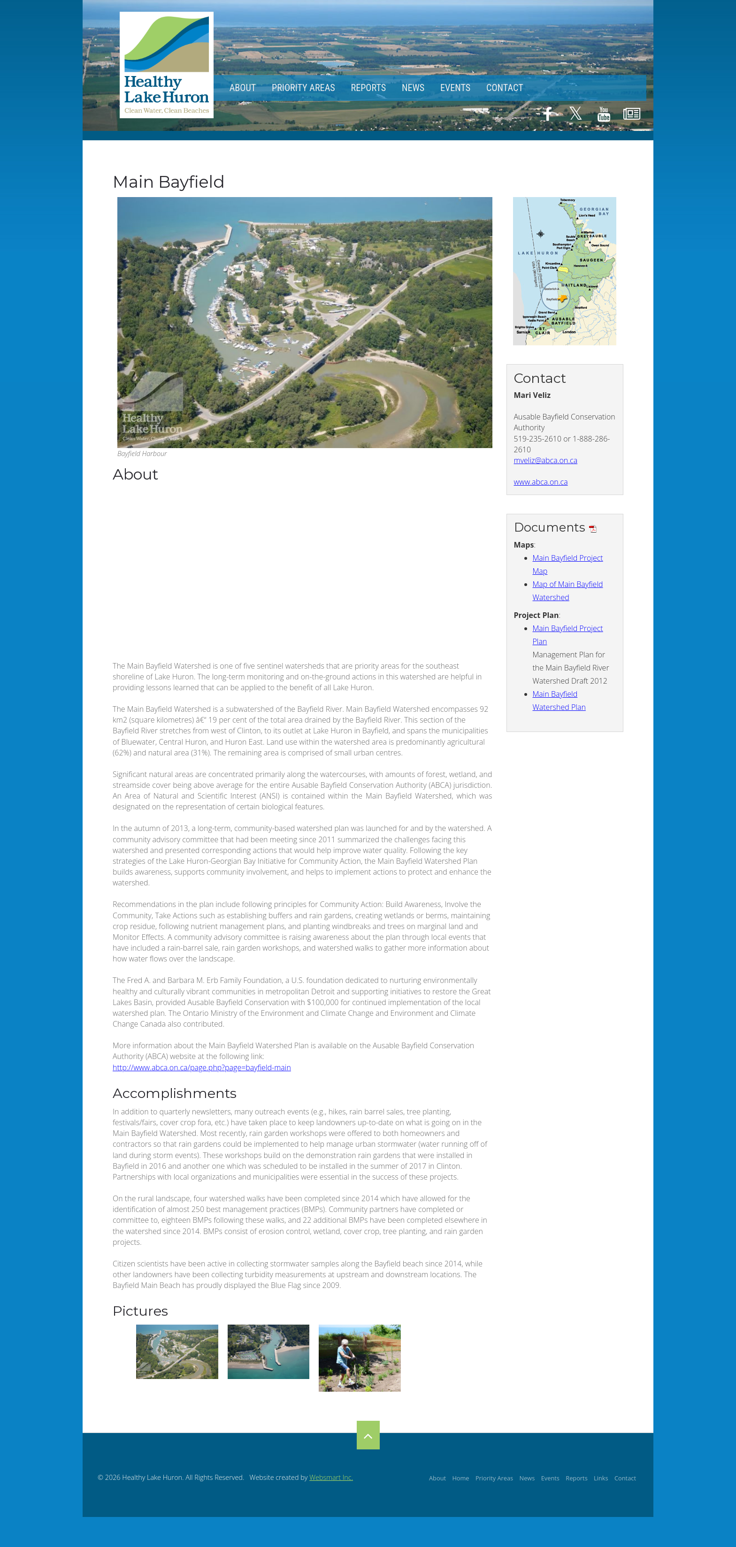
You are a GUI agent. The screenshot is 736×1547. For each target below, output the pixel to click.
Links (601, 1478)
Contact (504, 87)
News (413, 87)
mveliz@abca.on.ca (546, 460)
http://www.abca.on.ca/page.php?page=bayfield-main (202, 1067)
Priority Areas (303, 87)
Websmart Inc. (331, 1477)
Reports (368, 87)
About (243, 87)
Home (460, 1478)
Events (455, 87)
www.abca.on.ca (541, 482)
